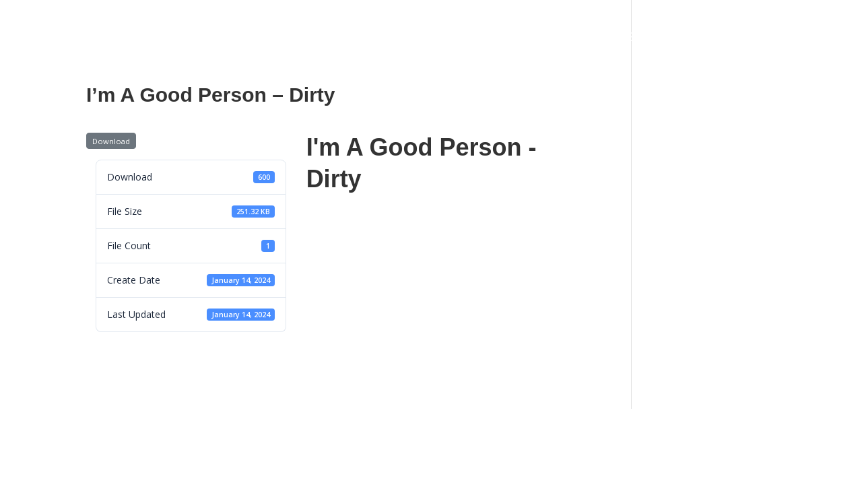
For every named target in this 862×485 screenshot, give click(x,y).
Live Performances (243, 38)
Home (102, 38)
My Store (632, 38)
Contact (478, 38)
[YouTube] (824, 17)
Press (421, 38)
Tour (327, 38)
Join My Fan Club (725, 38)
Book (373, 38)
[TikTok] (806, 17)
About (153, 38)
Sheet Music (554, 38)
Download (111, 141)
